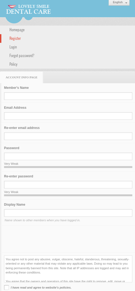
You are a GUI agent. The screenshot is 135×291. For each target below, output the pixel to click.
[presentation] (45, 239)
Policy (13, 64)
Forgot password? (21, 55)
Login (13, 47)
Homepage (17, 29)
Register (15, 38)
